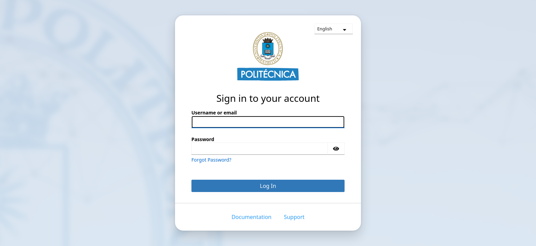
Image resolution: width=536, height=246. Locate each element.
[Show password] (336, 148)
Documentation (251, 217)
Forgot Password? (211, 159)
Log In (268, 186)
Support (294, 217)
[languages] (333, 29)
